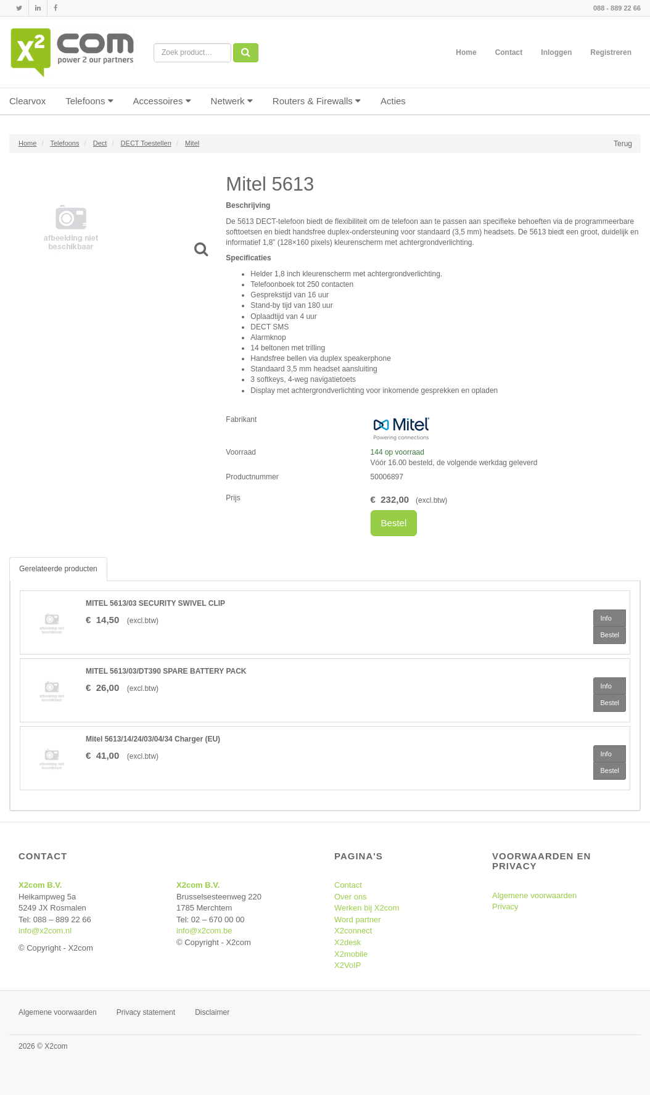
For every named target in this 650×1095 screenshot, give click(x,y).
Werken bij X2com (366, 907)
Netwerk (232, 101)
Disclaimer (212, 1012)
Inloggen (556, 52)
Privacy (505, 906)
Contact (509, 52)
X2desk (347, 942)
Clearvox (27, 101)
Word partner (357, 919)
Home (466, 52)
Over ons (350, 896)
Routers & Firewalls (317, 101)
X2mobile (351, 954)
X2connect (353, 930)
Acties (393, 101)
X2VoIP (347, 965)
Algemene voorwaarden (534, 895)
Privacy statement (146, 1012)
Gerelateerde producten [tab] (58, 568)
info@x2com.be (204, 930)
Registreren (610, 52)
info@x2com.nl (45, 930)
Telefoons (89, 101)
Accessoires (162, 101)
